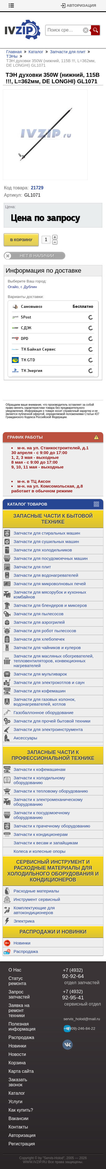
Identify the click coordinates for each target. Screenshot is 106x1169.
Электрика (24, 921)
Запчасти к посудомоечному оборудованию (42, 815)
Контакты (18, 1127)
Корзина (16, 5)
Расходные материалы (36, 890)
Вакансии (18, 1118)
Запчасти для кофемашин (40, 690)
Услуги (15, 1101)
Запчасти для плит (32, 566)
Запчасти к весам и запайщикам (46, 842)
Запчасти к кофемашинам (39, 769)
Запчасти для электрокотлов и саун (49, 682)
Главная (14, 52)
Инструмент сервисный (37, 899)
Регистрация (21, 1143)
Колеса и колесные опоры (40, 851)
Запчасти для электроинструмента (48, 729)
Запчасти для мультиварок (40, 674)
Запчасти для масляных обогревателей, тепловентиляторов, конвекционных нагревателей (54, 661)
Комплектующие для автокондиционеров (34, 910)
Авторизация (81, 5)
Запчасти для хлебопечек (39, 639)
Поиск (95, 30)
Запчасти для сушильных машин (46, 541)
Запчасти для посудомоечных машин (51, 558)
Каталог (36, 52)
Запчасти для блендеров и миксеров (50, 605)
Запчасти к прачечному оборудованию (52, 826)
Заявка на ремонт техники (18, 1010)
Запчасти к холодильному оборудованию (39, 780)
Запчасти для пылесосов (39, 613)
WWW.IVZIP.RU (35, 1162)
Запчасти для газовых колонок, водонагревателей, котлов (44, 701)
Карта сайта (21, 1071)
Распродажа (26, 951)
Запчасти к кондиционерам (41, 834)
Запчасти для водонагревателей (46, 575)
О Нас (14, 970)
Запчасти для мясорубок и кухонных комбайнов (50, 594)
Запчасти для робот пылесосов (45, 630)
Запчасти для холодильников (43, 550)
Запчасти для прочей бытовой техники (52, 721)
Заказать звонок (17, 1082)
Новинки (22, 943)
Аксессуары (25, 737)
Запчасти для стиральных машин (47, 533)
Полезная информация (21, 1026)
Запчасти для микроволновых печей (50, 583)
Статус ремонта (17, 981)
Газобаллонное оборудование (43, 712)
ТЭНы (12, 56)
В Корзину (21, 240)
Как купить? (20, 1110)
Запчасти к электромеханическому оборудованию (48, 802)
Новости (17, 1054)
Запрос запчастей (19, 994)
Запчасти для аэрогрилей (39, 622)
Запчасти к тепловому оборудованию (51, 791)
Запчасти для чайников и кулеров (47, 647)
